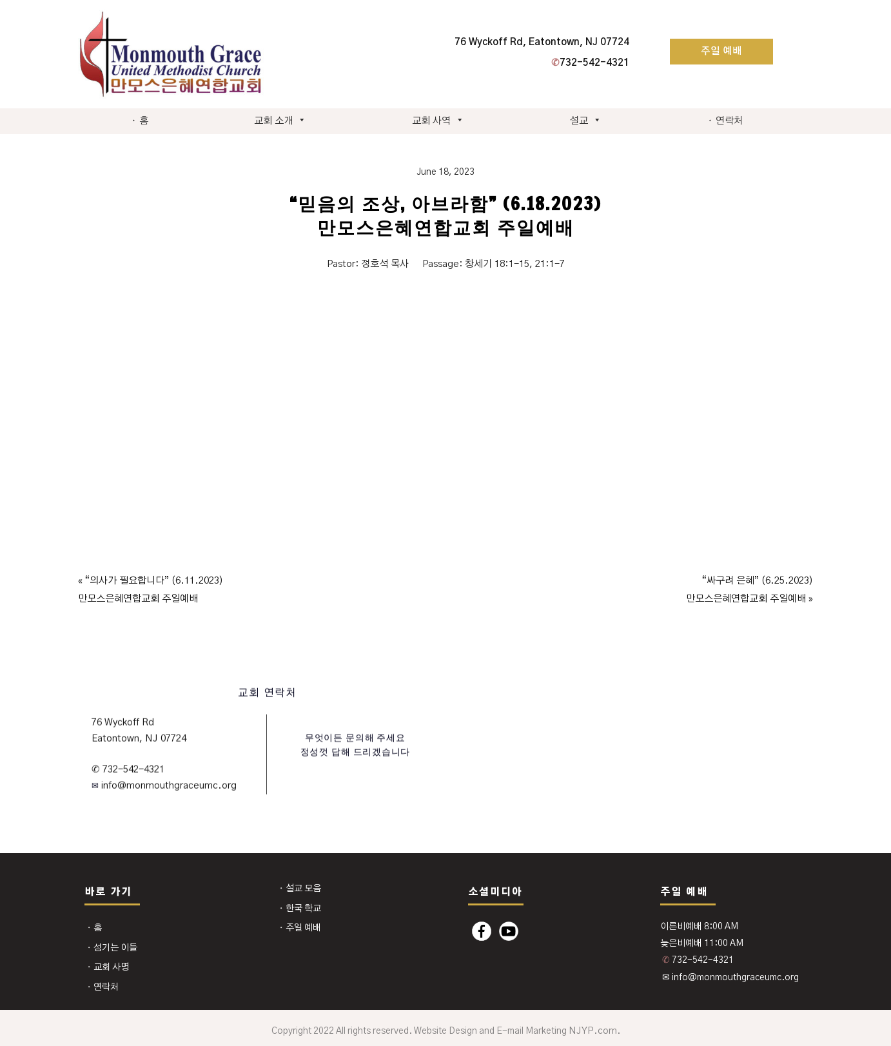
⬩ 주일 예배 (300, 928)
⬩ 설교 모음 (300, 888)
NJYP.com (593, 1031)
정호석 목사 (385, 264)
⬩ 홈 (139, 121)
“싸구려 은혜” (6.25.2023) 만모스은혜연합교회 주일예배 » (749, 590)
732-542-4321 (590, 63)
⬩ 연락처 (725, 121)
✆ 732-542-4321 (128, 769)
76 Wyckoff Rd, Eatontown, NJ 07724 (542, 42)
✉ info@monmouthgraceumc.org (730, 977)
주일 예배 (721, 51)
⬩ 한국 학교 (300, 908)
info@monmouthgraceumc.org (168, 786)
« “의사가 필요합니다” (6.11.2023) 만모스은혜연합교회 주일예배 (150, 590)
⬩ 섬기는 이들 (111, 947)
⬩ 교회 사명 (107, 967)
